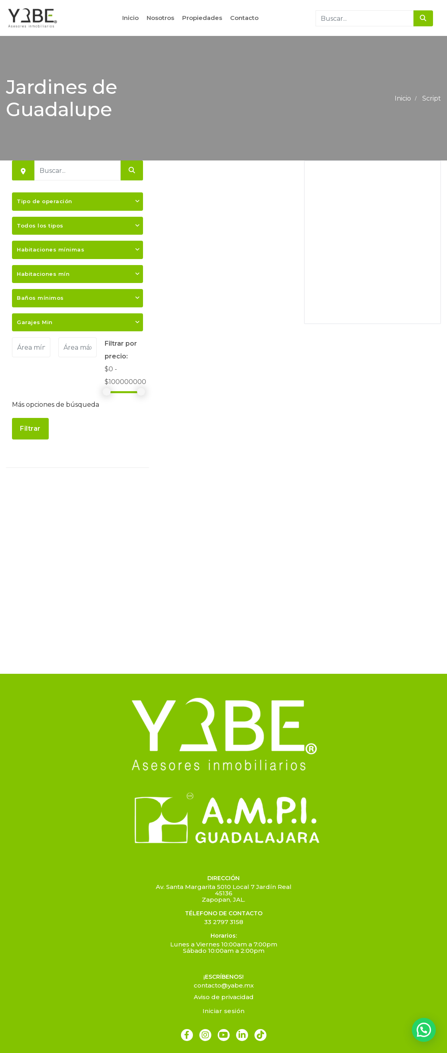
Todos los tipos (40, 225)
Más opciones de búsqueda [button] (55, 404)
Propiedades (202, 18)
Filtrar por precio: (121, 350)
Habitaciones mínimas (50, 249)
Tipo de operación (44, 201)
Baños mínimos (40, 298)
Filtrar (30, 428)
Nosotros (160, 18)
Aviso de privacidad (224, 997)
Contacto (244, 18)
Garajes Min (35, 322)
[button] (424, 1030)
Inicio (130, 18)
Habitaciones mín (43, 274)
